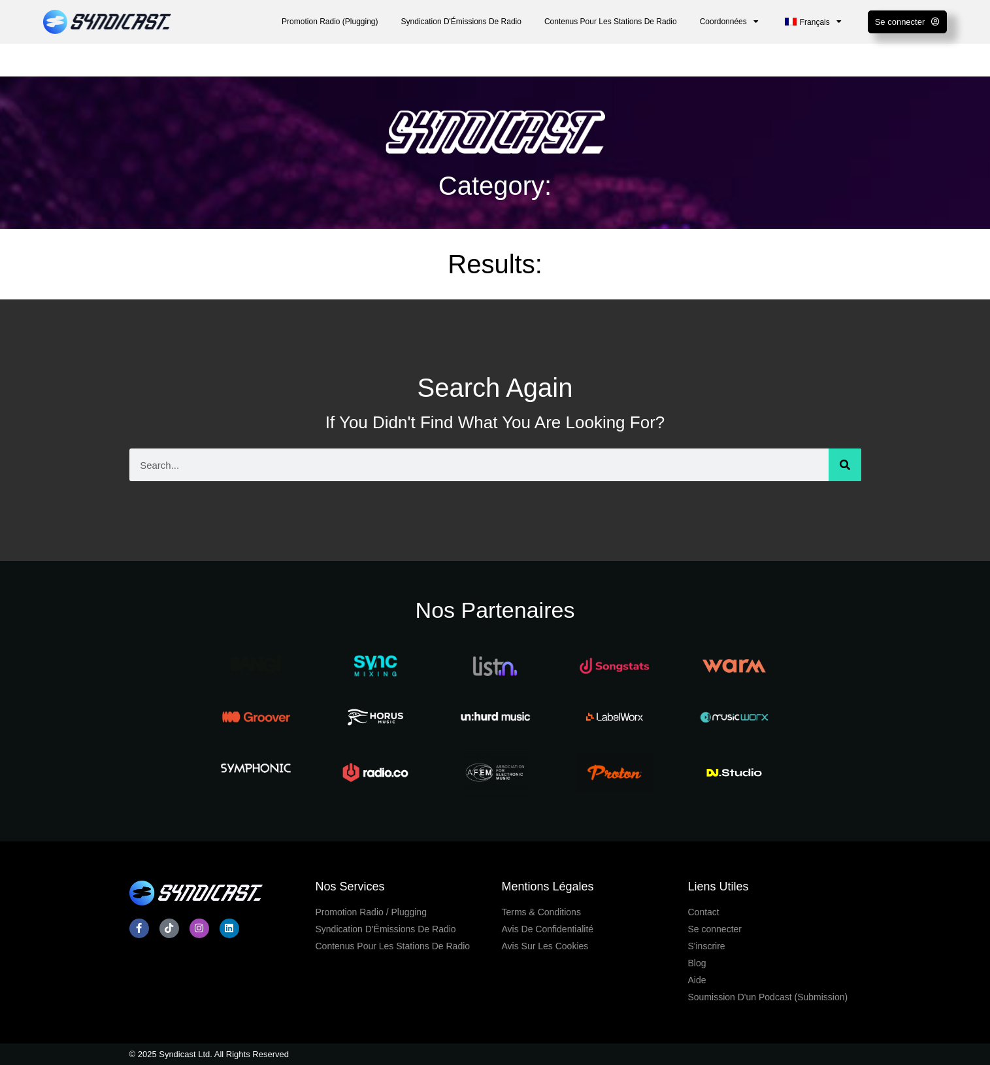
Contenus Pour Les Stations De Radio (610, 21)
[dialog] (965, 1039)
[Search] (845, 464)
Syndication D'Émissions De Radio (461, 21)
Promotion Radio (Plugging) (330, 21)
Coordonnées (729, 21)
